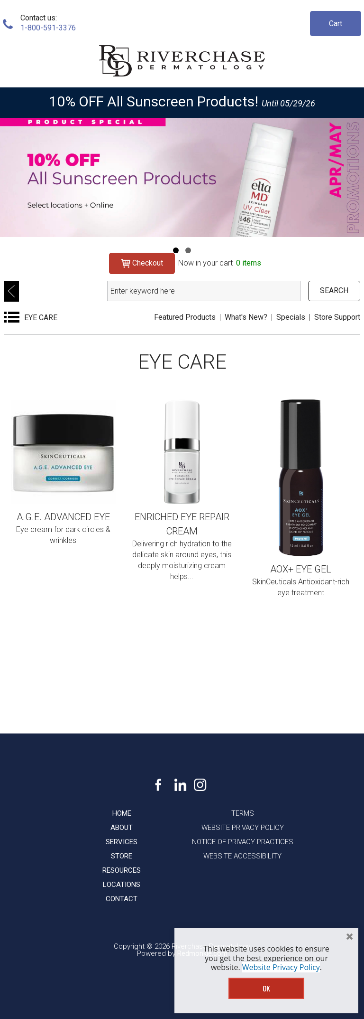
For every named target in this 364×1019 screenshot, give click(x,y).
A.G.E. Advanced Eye (63, 517)
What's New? (246, 317)
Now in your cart (219, 262)
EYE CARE (40, 317)
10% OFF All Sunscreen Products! (153, 101)
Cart (335, 23)
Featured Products (185, 317)
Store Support (337, 317)
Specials (290, 317)
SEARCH (334, 290)
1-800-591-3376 (48, 27)
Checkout (142, 263)
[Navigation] (176, 250)
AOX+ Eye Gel (300, 569)
